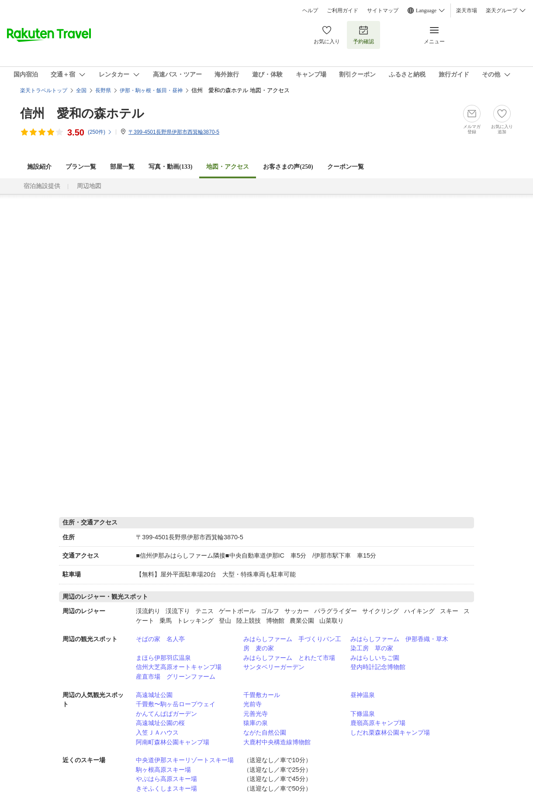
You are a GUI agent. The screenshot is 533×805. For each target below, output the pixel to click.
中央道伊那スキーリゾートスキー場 (185, 759)
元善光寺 (255, 713)
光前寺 (252, 704)
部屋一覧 (122, 166)
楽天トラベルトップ (43, 90)
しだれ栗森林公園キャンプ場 (390, 732)
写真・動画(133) (170, 166)
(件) (100, 132)
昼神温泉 (362, 694)
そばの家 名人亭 (160, 638)
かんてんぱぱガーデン (166, 713)
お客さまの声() (288, 166)
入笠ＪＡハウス (157, 732)
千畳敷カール (261, 694)
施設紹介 (39, 166)
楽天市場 (466, 10)
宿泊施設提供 (42, 186)
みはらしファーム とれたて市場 (289, 657)
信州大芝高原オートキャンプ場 (179, 666)
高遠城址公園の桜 (160, 722)
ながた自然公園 (264, 732)
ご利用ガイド (342, 10)
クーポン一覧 (345, 166)
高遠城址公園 (154, 694)
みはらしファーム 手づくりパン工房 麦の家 (292, 643)
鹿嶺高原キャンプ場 (377, 722)
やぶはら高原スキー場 (166, 778)
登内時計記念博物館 (377, 666)
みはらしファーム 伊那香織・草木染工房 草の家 (399, 643)
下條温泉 (362, 713)
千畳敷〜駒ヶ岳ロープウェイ (175, 704)
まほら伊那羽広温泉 (163, 657)
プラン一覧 (81, 166)
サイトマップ (382, 10)
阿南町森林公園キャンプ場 (172, 742)
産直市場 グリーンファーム (175, 676)
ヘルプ (310, 10)
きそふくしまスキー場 (166, 788)
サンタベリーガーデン (274, 666)
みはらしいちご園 (374, 657)
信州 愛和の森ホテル (82, 113)
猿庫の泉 (255, 722)
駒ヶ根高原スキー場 (163, 769)
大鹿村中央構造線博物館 (277, 742)
